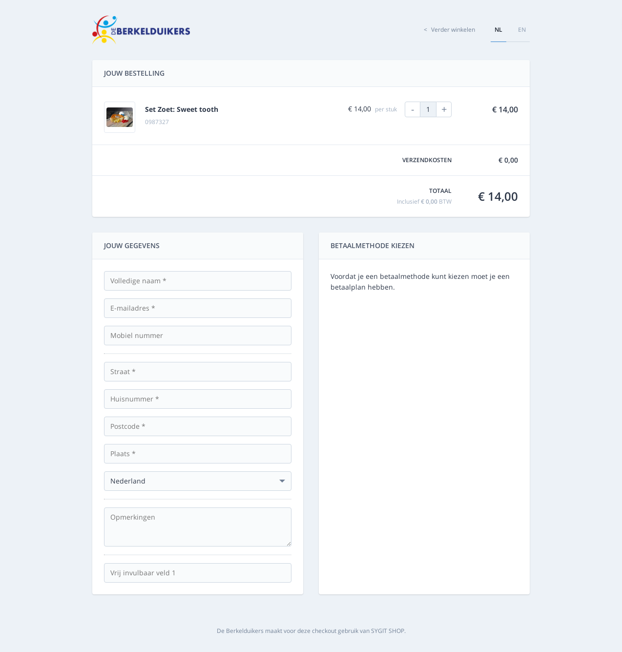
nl (498, 29)
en (522, 29)
